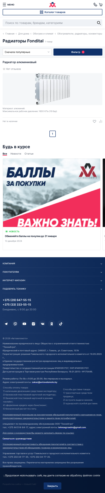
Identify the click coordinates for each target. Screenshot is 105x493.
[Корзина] (100, 4)
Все (5, 153)
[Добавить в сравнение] (99, 121)
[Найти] (98, 22)
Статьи (29, 153)
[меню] (8, 4)
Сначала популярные (27, 51)
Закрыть (52, 485)
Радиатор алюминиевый (19, 62)
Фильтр (77, 51)
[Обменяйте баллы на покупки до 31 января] (51, 204)
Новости (16, 153)
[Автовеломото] (52, 4)
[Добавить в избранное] (93, 121)
